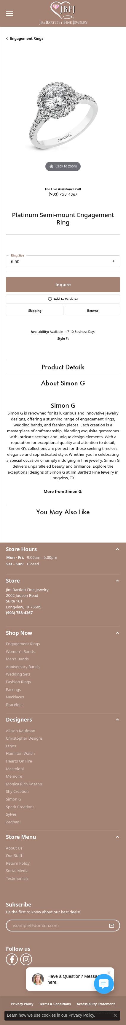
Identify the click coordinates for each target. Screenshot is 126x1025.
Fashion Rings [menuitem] (18, 681)
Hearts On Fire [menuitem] (19, 761)
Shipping (35, 310)
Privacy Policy (22, 1003)
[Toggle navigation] (8, 13)
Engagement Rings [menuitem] (23, 643)
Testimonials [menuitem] (17, 878)
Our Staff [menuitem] (14, 855)
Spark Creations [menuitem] (20, 806)
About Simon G (63, 382)
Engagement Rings (26, 38)
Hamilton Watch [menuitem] (20, 753)
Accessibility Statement (96, 1003)
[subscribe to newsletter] (111, 925)
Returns (92, 310)
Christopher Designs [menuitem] (24, 738)
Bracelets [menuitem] (14, 704)
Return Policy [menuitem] (18, 863)
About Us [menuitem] (14, 847)
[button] (63, 549)
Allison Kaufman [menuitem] (20, 730)
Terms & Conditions (55, 1003)
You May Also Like (63, 511)
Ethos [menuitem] (11, 746)
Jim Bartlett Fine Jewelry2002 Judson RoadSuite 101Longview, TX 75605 (27, 601)
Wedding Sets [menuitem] (18, 674)
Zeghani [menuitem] (13, 822)
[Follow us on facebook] (12, 959)
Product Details (63, 366)
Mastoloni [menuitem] (15, 768)
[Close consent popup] (115, 1015)
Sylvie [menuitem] (11, 814)
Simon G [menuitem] (13, 799)
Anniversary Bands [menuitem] (23, 666)
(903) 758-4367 (63, 194)
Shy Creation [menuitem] (17, 791)
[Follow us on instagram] (26, 959)
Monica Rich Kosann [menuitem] (24, 784)
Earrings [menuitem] (13, 689)
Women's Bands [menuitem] (20, 651)
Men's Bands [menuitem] (17, 659)
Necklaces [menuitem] (15, 697)
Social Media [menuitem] (17, 870)
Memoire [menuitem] (14, 776)
